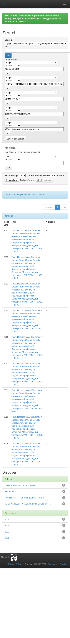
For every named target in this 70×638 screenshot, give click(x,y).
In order (61, 175)
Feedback (64, 564)
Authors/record (27, 180)
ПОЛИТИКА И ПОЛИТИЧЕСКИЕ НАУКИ (24, 498)
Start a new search (15, 139)
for (6, 46)
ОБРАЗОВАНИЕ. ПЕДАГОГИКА (20, 485)
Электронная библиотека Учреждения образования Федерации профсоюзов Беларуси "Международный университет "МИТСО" (33, 18)
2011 (7, 532)
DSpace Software (15, 564)
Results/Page (11, 175)
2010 (7, 525)
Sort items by (35, 175)
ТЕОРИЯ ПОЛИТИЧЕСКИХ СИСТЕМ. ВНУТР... (28, 504)
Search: (8, 40)
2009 (7, 519)
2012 (7, 538)
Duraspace (53, 564)
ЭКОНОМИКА (11, 491)
